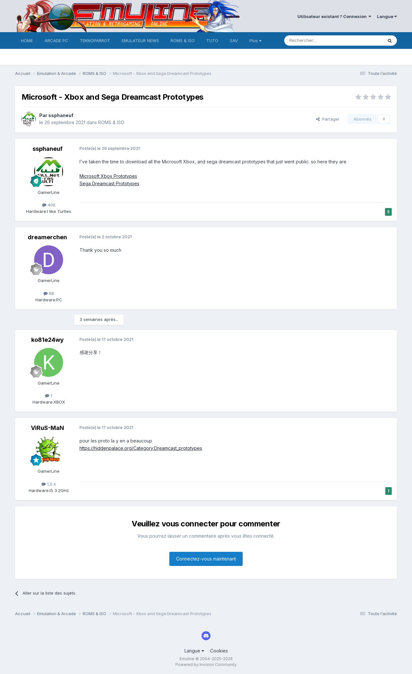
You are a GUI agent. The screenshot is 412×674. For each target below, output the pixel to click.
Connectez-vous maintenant (206, 558)
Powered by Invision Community (206, 664)
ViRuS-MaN (47, 427)
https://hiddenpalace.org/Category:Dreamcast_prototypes (141, 448)
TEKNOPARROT (95, 40)
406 (48, 204)
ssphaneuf (60, 115)
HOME (27, 40)
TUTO (212, 40)
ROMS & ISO (183, 40)
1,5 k (49, 484)
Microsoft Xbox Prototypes (108, 176)
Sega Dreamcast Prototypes (109, 183)
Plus (255, 40)
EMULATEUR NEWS (140, 40)
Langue (387, 16)
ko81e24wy (47, 339)
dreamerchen (47, 237)
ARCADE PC (56, 40)
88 (48, 293)
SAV (234, 40)
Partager (328, 119)
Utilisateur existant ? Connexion (334, 16)
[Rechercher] (319, 40)
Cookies (219, 650)
